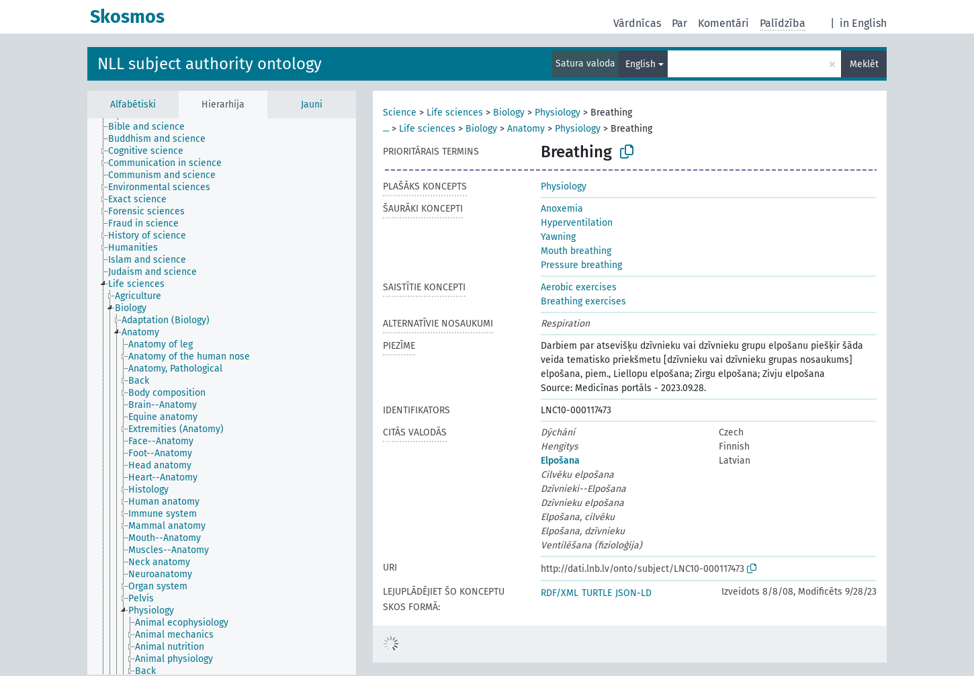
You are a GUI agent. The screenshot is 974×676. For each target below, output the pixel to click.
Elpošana (560, 460)
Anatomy (526, 128)
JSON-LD (633, 593)
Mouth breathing (576, 251)
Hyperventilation (577, 222)
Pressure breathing (581, 265)
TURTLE (597, 593)
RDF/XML (559, 593)
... (386, 128)
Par (679, 23)
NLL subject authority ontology (209, 63)
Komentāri (723, 23)
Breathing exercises (583, 301)
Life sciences (455, 112)
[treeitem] (152, 127)
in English (863, 23)
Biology (509, 112)
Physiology (557, 112)
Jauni (311, 104)
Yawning (558, 237)
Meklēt (864, 64)
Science (399, 112)
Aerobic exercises (579, 287)
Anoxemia (562, 208)
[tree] (221, 396)
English (640, 64)
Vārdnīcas (637, 23)
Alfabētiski (133, 104)
